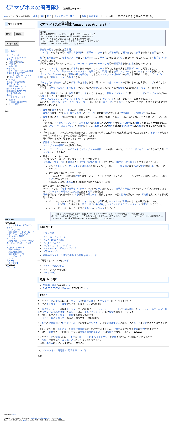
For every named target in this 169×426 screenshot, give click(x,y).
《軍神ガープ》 (51, 251)
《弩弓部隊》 (49, 272)
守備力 (128, 188)
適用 (124, 201)
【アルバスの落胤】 (16, 236)
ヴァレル (11, 267)
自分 (109, 82)
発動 (64, 204)
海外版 (12, 79)
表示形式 (124, 166)
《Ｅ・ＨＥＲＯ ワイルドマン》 (125, 204)
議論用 (12, 99)
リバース (90, 113)
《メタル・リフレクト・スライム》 (72, 122)
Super (68, 285)
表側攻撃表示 (113, 323)
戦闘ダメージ (133, 68)
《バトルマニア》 (52, 242)
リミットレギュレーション (19, 75)
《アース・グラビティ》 (55, 237)
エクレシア (12, 238)
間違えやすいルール (18, 86)
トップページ (13, 55)
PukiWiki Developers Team (40, 418)
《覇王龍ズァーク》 (16, 254)
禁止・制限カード (18, 77)
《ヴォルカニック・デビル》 (57, 245)
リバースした (102, 63)
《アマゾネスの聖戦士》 (93, 149)
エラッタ (100, 208)
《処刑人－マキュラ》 (54, 162)
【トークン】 (13, 263)
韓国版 (20, 62)
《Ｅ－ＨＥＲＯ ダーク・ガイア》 (60, 248)
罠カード (11, 260)
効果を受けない (101, 204)
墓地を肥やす (82, 74)
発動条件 (86, 166)
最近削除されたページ (17, 90)
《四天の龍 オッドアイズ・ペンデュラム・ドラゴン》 (20, 233)
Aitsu (13, 414)
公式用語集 (20, 82)
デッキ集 (11, 68)
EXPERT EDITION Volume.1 (57, 288)
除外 (71, 77)
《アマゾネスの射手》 (54, 145)
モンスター (96, 52)
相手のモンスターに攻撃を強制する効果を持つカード (70, 255)
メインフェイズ (119, 93)
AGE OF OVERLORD (16, 247)
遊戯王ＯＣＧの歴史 (16, 73)
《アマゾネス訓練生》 (60, 71)
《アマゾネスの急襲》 (84, 71)
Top (5, 16)
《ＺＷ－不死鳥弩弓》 (54, 265)
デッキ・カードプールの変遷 (20, 71)
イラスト (154, 132)
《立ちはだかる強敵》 (51, 82)
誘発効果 (118, 63)
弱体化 (126, 52)
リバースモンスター (83, 63)
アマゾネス (45, 52)
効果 (154, 52)
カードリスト (13, 60)
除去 (44, 96)
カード (101, 68)
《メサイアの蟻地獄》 (58, 191)
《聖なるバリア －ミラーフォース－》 (70, 102)
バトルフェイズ (155, 309)
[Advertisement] (18, 163)
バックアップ (60, 16)
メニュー (12, 51)
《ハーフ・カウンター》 (55, 149)
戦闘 (104, 71)
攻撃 (138, 52)
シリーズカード (14, 256)
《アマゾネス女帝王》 (73, 99)
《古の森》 (124, 113)
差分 (49, 16)
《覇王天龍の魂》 (15, 252)
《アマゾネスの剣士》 (90, 162)
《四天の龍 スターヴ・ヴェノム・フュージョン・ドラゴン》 (20, 243)
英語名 (46, 142)
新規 (84, 16)
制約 (110, 122)
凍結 (42, 16)
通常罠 (67, 49)
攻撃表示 (113, 52)
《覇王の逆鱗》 (14, 249)
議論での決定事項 (19, 102)
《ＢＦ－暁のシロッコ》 (54, 318)
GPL (59, 418)
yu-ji (24, 420)
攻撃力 (74, 68)
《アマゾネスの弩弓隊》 (32, 7)
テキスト (59, 166)
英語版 (12, 62)
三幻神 (144, 194)
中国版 (12, 64)
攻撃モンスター (76, 188)
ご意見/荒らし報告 (17, 97)
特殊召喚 (88, 301)
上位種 (75, 191)
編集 (35, 16)
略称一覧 (13, 66)
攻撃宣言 (77, 52)
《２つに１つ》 (14, 230)
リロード (75, 16)
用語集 (10, 82)
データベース (13, 84)
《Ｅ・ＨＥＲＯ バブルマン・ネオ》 (20, 226)
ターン (99, 188)
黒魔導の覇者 (46, 49)
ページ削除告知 (14, 93)
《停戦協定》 (139, 113)
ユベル (10, 258)
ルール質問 (14, 104)
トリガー (124, 71)
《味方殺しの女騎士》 (126, 162)
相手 (69, 52)
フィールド (117, 82)
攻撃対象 (75, 82)
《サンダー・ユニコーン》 (60, 125)
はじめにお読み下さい (17, 57)
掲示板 (10, 95)
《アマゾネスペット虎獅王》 (63, 88)
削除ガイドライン (15, 88)
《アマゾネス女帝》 (50, 99)
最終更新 (93, 16)
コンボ (148, 71)
